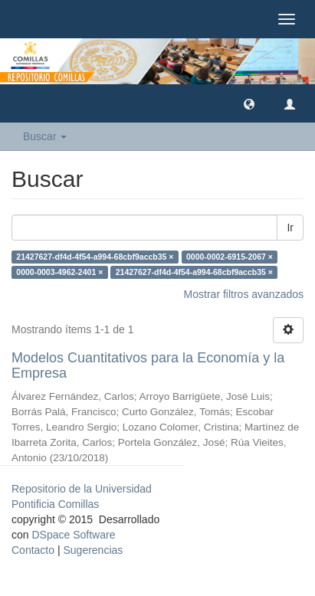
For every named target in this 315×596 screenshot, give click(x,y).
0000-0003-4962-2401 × (59, 272)
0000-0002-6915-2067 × (229, 256)
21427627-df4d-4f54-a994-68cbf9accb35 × (94, 256)
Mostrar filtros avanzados (244, 294)
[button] (249, 103)
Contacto (32, 550)
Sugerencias (93, 550)
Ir (290, 227)
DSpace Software (73, 535)
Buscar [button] (45, 136)
